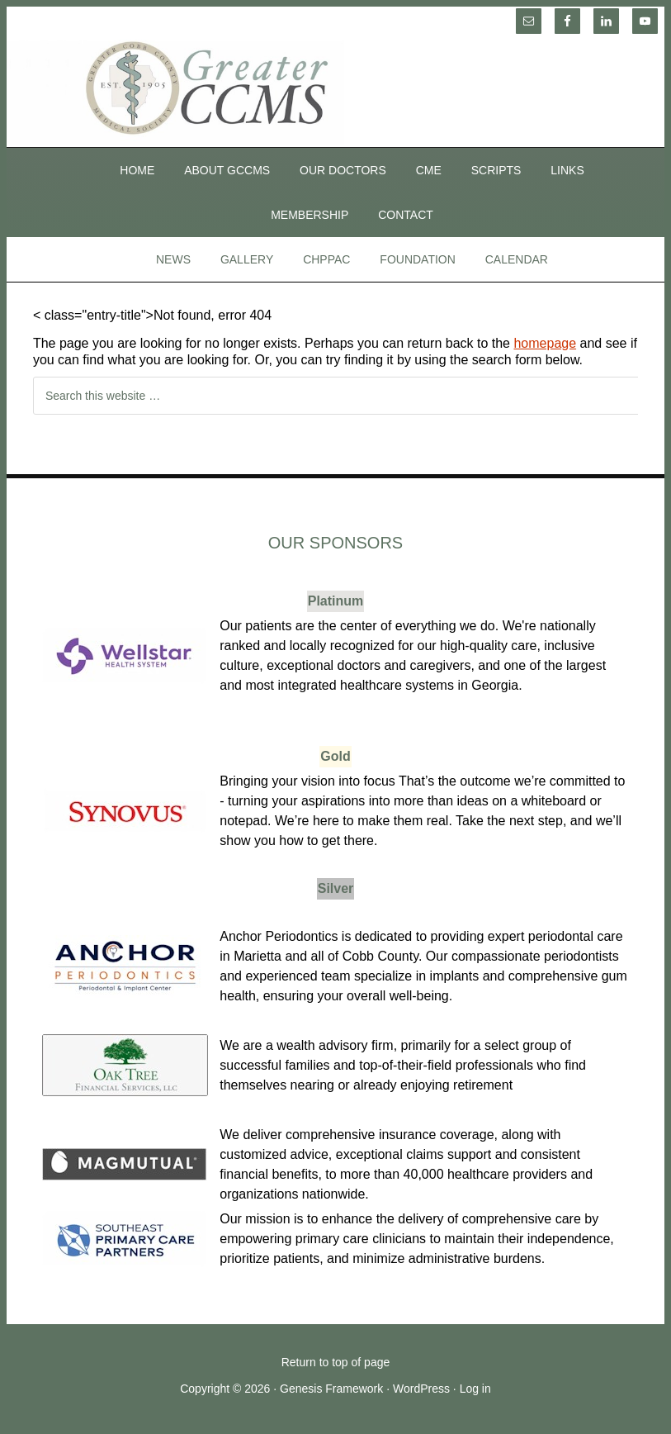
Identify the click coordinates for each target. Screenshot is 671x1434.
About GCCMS (227, 170)
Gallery (246, 259)
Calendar (516, 259)
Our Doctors (343, 170)
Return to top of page (335, 1362)
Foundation (418, 259)
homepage (544, 343)
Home (137, 170)
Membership (309, 214)
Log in (475, 1388)
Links (567, 170)
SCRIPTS (496, 170)
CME (429, 170)
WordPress (421, 1388)
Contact (405, 214)
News (173, 259)
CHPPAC (326, 259)
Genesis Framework (331, 1388)
